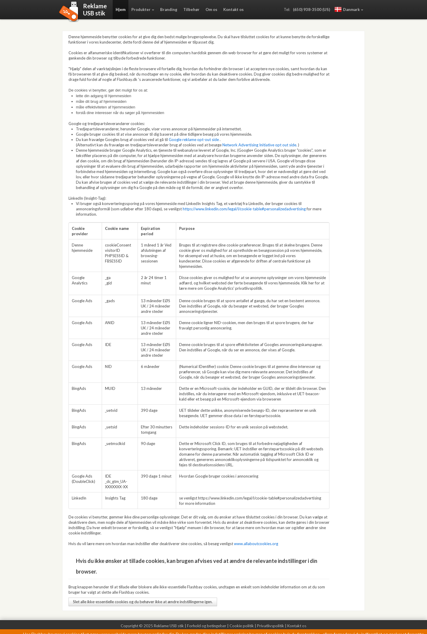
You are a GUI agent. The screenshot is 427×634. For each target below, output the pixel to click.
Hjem (120, 9)
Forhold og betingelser (206, 625)
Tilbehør (191, 9)
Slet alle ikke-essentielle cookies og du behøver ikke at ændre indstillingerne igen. (143, 601)
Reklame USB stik (169, 625)
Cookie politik (242, 625)
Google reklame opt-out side (194, 139)
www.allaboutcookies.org (256, 543)
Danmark (347, 9)
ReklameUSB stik (95, 9)
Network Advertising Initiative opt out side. (259, 145)
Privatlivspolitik (270, 625)
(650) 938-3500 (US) (311, 9)
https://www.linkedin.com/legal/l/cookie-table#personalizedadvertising (244, 208)
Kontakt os (233, 9)
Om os (211, 9)
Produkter (141, 9)
